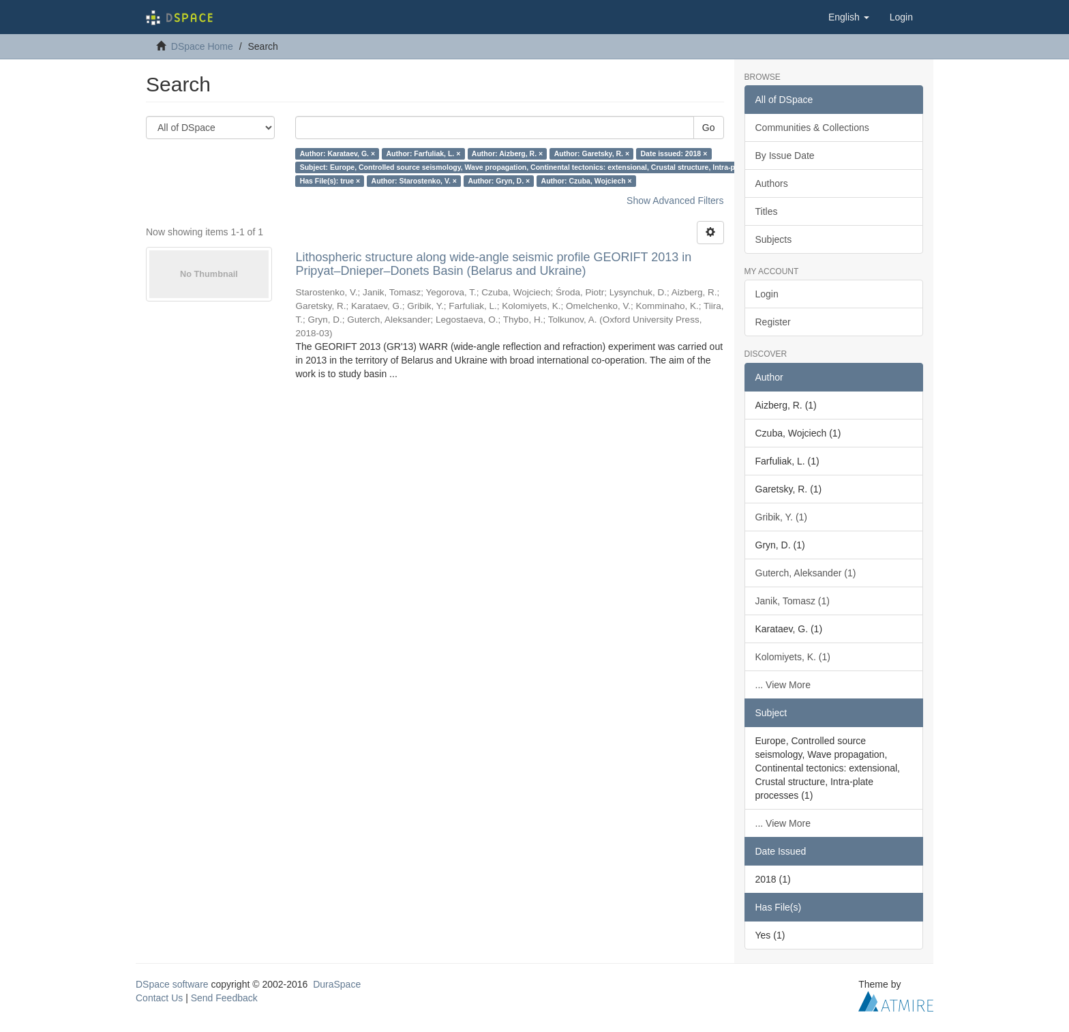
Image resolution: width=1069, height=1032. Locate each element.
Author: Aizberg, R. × (507, 153)
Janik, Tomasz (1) (792, 600)
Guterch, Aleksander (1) (805, 572)
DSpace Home (202, 46)
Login (767, 294)
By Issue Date (785, 155)
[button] (848, 17)
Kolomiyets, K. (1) (792, 656)
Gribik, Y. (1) (781, 517)
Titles (766, 211)
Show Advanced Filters (675, 200)
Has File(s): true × (330, 181)
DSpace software (172, 984)
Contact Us (159, 997)
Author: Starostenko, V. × (414, 181)
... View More (783, 684)
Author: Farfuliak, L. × (424, 153)
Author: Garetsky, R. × (591, 153)
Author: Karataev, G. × (337, 153)
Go (708, 127)
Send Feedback (224, 997)
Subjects (773, 239)
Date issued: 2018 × (674, 153)
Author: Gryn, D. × (499, 181)
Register (773, 321)
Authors (771, 183)
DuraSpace (337, 984)
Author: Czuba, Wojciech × (586, 181)
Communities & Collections (812, 127)
